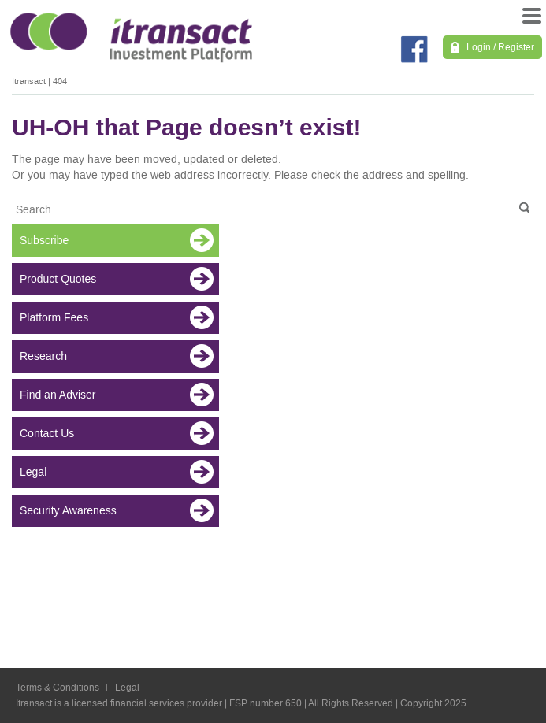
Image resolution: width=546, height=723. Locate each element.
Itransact (29, 81)
